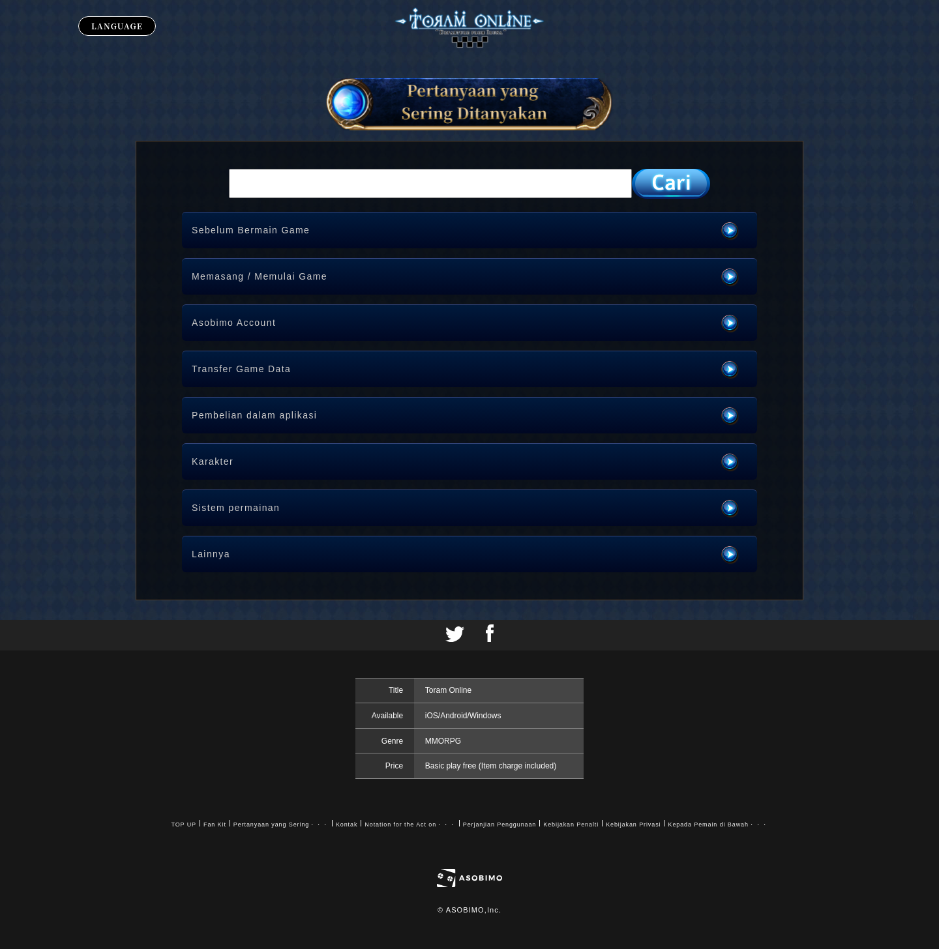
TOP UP (183, 824)
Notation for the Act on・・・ (410, 824)
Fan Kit (214, 824)
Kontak (346, 824)
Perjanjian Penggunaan (499, 824)
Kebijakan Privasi (633, 824)
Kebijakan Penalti (571, 824)
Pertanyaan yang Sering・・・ (281, 824)
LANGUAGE (117, 25)
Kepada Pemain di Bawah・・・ (718, 824)
